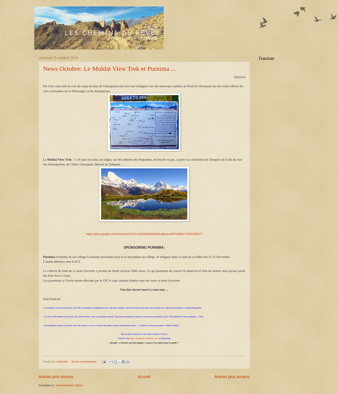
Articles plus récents (56, 377)
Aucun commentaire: (85, 361)
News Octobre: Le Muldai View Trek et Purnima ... (109, 68)
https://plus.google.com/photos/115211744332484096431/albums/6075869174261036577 (144, 234)
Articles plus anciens (232, 377)
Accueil (144, 377)
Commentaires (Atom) (69, 385)
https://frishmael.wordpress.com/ (144, 338)
